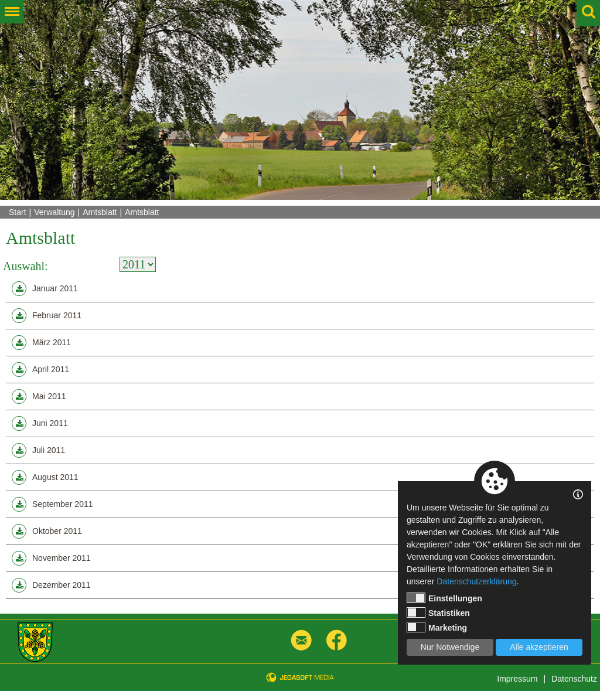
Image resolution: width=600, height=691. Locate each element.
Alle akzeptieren (539, 647)
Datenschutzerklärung (476, 581)
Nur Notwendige (450, 647)
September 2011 (52, 504)
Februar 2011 (46, 315)
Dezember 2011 (51, 585)
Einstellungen (444, 598)
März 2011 (41, 342)
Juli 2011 (38, 450)
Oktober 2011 (47, 531)
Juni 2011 (40, 423)
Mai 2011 (39, 396)
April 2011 (40, 369)
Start (17, 212)
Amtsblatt (100, 212)
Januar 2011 (45, 288)
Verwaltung (54, 212)
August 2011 (45, 477)
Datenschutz (574, 678)
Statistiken (438, 612)
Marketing (437, 627)
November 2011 (51, 558)
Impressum (517, 678)
